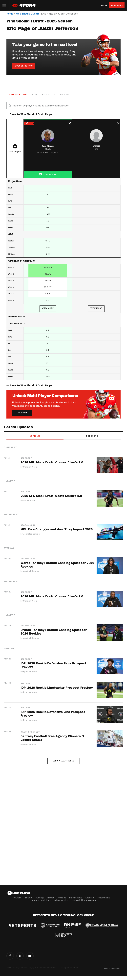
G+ (29, 955)
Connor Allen (30, 467)
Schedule (48, 94)
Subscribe (116, 5)
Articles (35, 436)
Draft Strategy (30, 732)
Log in (103, 5)
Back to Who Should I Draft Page (31, 114)
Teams (28, 897)
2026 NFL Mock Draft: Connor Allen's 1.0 (52, 596)
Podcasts (92, 436)
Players (17, 897)
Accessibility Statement (84, 900)
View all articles (63, 761)
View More (48, 308)
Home (9, 13)
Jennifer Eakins (31, 534)
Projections (18, 94)
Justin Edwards (31, 571)
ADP (34, 94)
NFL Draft (26, 458)
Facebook (10, 955)
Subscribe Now (24, 66)
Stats (64, 94)
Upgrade (22, 413)
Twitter (20, 955)
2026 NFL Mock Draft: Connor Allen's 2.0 (52, 462)
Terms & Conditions (40, 900)
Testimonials (103, 897)
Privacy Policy (61, 900)
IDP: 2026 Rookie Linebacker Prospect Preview (57, 687)
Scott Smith (29, 500)
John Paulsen (30, 744)
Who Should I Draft (27, 13)
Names (50, 897)
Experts (89, 897)
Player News (75, 897)
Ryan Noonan (30, 671)
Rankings (39, 897)
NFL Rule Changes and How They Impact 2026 (56, 529)
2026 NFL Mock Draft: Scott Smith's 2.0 (51, 496)
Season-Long (28, 525)
